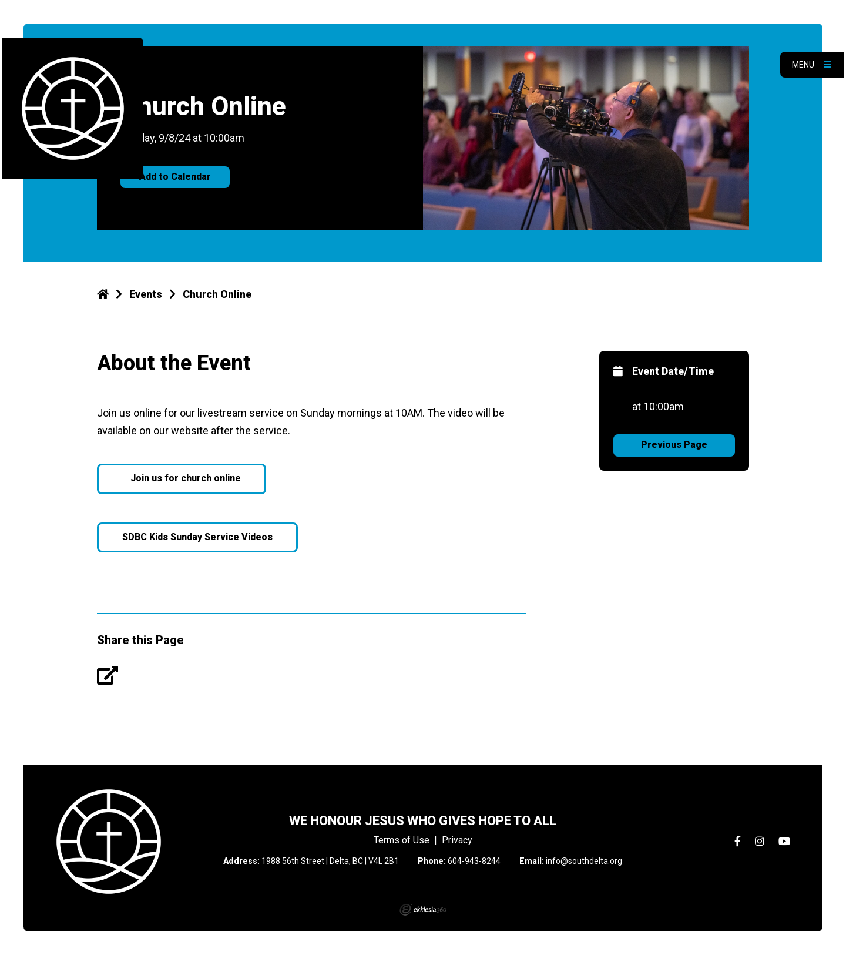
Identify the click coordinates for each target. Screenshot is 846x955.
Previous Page (674, 444)
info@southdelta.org (584, 861)
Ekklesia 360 (423, 910)
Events (145, 294)
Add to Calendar (175, 176)
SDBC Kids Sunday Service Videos (197, 536)
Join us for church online (184, 478)
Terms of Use (401, 840)
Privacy (457, 840)
